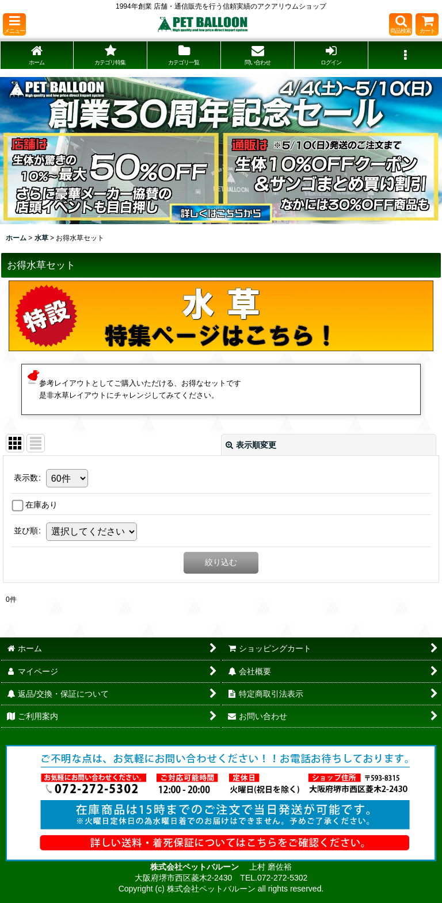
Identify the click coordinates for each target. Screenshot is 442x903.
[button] (14, 24)
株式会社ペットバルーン (195, 866)
